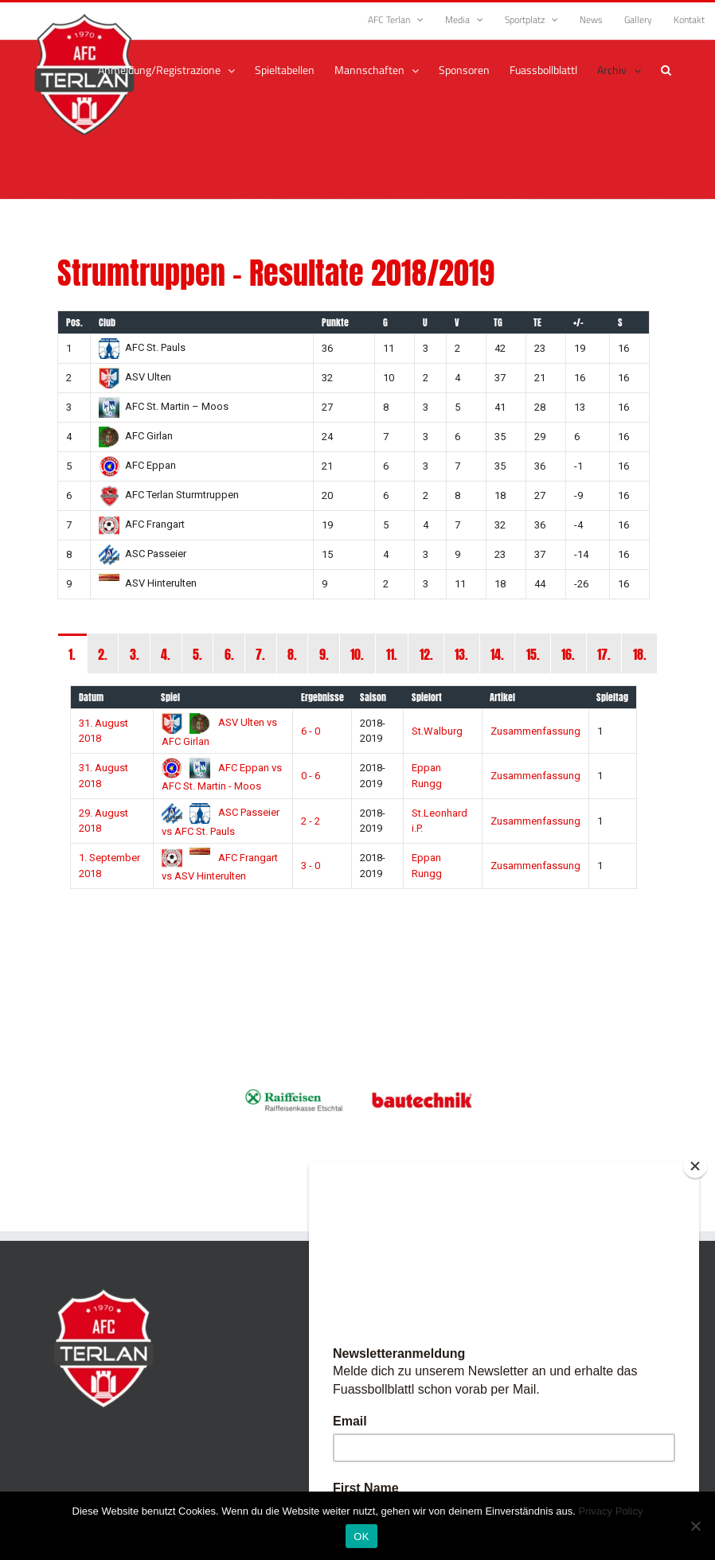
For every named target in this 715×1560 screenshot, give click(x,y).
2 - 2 (310, 821)
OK (361, 1536)
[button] (666, 70)
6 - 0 (310, 731)
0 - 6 (310, 776)
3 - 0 (310, 866)
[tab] (72, 653)
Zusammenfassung (535, 731)
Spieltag (612, 697)
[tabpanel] (357, 795)
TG (498, 322)
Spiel (170, 697)
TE (537, 322)
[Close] (695, 1166)
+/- (578, 322)
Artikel (502, 697)
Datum (91, 697)
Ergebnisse (322, 697)
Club (107, 322)
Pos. (74, 322)
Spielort (427, 697)
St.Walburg (437, 731)
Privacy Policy (610, 1511)
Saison (373, 697)
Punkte (335, 322)
